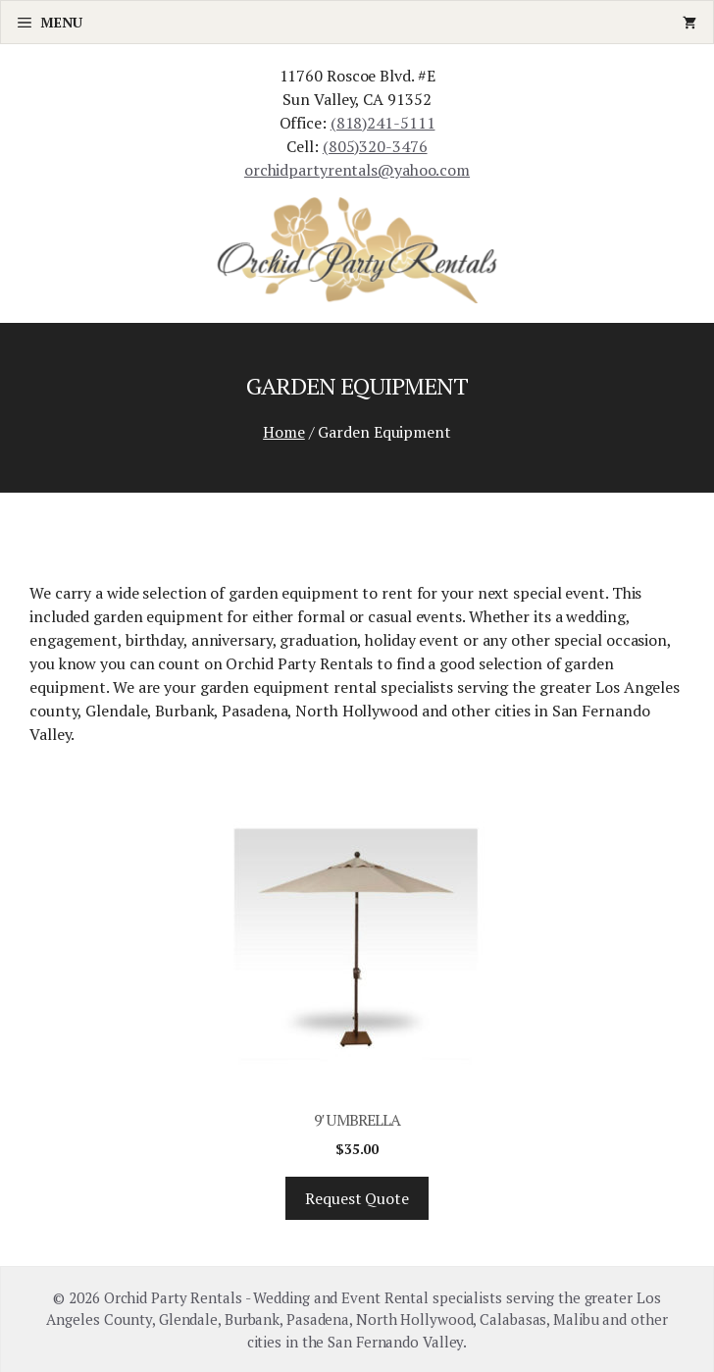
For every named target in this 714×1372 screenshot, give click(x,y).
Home (284, 432)
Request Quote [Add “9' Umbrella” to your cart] (357, 1198)
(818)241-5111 (383, 122)
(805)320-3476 (375, 146)
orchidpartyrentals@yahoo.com (357, 170)
